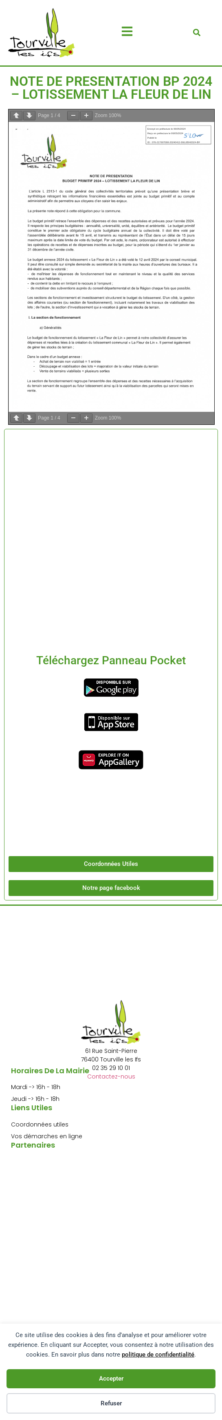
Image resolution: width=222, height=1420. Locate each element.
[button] (196, 32)
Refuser (111, 1403)
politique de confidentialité (158, 1354)
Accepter (111, 1378)
